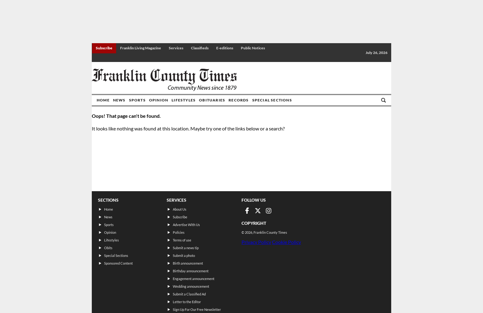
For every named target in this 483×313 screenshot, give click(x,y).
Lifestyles (184, 100)
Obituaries (212, 100)
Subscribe (104, 48)
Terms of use (182, 240)
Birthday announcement (191, 271)
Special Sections (272, 100)
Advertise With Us (186, 225)
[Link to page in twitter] (258, 211)
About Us (179, 209)
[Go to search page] (383, 100)
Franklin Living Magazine (140, 48)
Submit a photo (184, 255)
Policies (179, 232)
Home (103, 100)
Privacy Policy (256, 242)
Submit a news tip (186, 248)
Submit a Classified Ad (189, 294)
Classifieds (200, 48)
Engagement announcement (193, 279)
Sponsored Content (118, 263)
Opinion (158, 100)
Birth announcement (188, 263)
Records (239, 100)
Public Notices (253, 48)
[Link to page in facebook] (247, 211)
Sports (137, 100)
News (119, 100)
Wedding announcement (191, 286)
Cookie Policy (286, 242)
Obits (108, 248)
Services (176, 48)
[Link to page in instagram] (269, 211)
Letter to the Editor (187, 302)
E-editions (224, 48)
